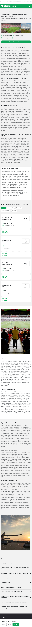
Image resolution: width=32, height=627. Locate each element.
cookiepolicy (14, 621)
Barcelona (26, 441)
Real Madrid (18, 441)
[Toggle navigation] (29, 6)
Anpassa (4, 624)
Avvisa (9, 624)
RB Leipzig (17, 438)
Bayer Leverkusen (7, 438)
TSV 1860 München (5, 433)
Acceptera (15, 624)
